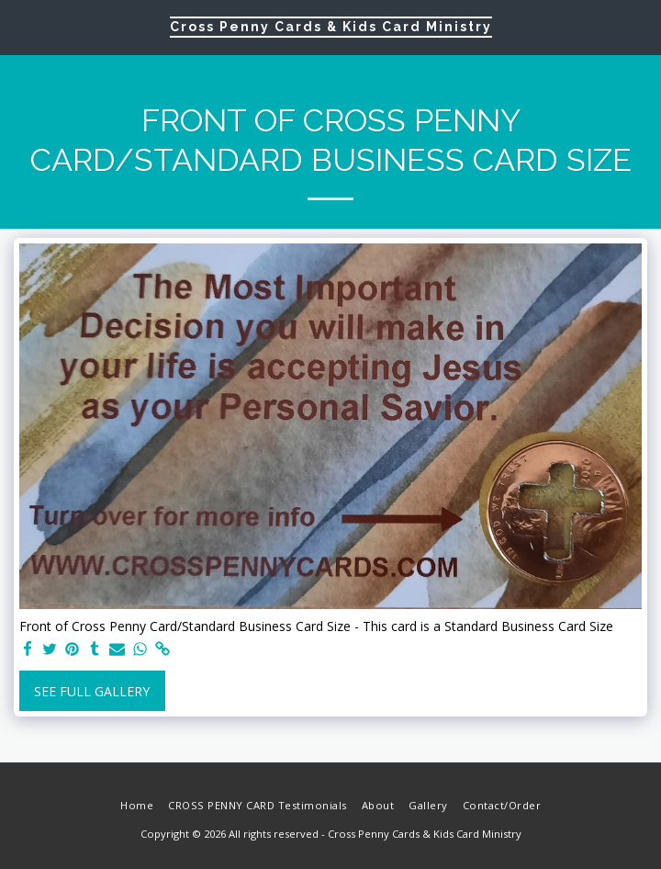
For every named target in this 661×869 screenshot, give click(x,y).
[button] (20, 26)
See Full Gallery (92, 691)
